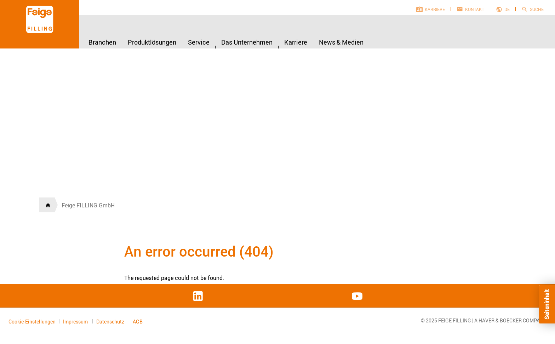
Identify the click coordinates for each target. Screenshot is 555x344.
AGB (138, 322)
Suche (537, 9)
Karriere (435, 9)
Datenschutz (110, 321)
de (507, 9)
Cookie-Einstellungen (32, 321)
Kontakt (474, 9)
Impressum (76, 321)
